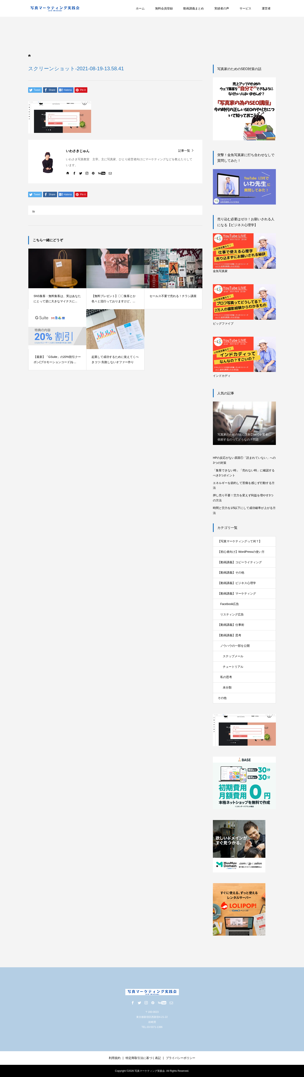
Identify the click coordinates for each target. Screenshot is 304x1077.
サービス (245, 8)
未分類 (227, 687)
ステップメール (233, 656)
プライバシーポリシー (180, 1058)
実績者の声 (221, 8)
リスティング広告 (232, 614)
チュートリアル (233, 666)
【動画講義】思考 (229, 635)
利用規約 (115, 1058)
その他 (222, 698)
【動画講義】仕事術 (231, 624)
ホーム (140, 8)
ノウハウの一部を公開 (235, 645)
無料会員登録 (164, 8)
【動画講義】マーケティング (237, 593)
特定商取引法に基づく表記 (143, 1058)
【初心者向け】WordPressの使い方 (241, 551)
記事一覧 (184, 150)
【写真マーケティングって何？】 (240, 541)
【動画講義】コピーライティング (240, 562)
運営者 (266, 8)
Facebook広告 (229, 604)
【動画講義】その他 (231, 572)
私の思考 (226, 677)
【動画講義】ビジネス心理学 (237, 583)
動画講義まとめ (193, 8)
